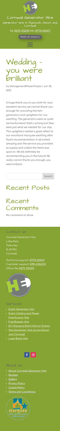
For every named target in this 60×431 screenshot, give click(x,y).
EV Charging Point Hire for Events (29, 326)
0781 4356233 (38, 264)
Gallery (12, 379)
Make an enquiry (30, 37)
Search (48, 176)
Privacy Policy (16, 383)
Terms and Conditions (22, 391)
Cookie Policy (16, 387)
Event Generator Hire (21, 309)
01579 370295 (21, 31)
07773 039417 (42, 31)
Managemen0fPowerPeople (25, 86)
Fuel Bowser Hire (18, 322)
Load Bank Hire (18, 338)
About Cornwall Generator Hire (27, 371)
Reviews (13, 375)
